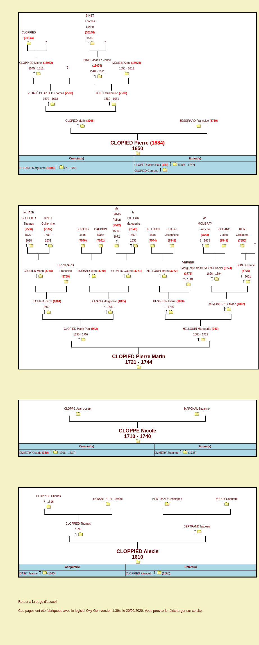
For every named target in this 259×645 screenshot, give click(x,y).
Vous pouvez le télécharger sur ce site (173, 611)
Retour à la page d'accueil (37, 602)
